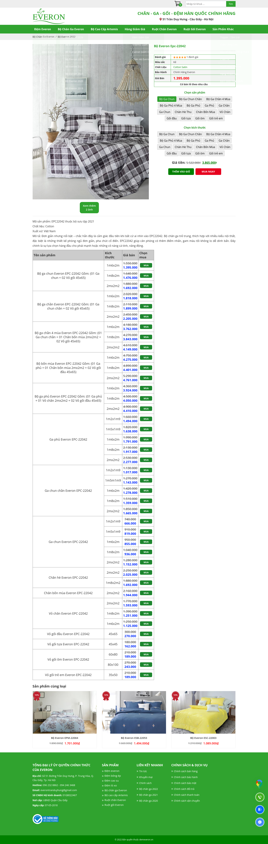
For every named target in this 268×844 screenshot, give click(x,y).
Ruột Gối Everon (195, 29)
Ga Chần (224, 105)
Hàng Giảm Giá (135, 29)
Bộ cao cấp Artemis (116, 795)
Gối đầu (172, 118)
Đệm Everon (42, 29)
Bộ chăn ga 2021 (148, 794)
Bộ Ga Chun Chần (190, 99)
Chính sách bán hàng (186, 771)
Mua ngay (208, 171)
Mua (146, 265)
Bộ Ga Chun (167, 99)
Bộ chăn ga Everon (116, 790)
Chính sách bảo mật (185, 783)
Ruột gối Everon (114, 805)
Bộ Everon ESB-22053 (134, 738)
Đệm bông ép (113, 775)
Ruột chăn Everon (115, 800)
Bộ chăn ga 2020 (148, 800)
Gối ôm (200, 118)
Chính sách (145, 783)
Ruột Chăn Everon (164, 29)
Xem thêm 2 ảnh (89, 207)
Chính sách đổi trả (184, 789)
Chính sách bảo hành (186, 777)
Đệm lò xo (111, 785)
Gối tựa (186, 118)
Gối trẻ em (216, 118)
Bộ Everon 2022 (66, 36)
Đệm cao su (112, 780)
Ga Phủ (209, 105)
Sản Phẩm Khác (223, 29)
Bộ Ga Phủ (193, 105)
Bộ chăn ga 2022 (148, 789)
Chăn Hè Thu (183, 112)
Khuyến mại (146, 777)
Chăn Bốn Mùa (205, 112)
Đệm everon (112, 771)
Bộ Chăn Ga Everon (71, 29)
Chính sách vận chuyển (187, 800)
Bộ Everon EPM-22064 (64, 738)
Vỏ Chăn (225, 112)
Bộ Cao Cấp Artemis (104, 29)
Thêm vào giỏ (181, 171)
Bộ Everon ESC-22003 (203, 738)
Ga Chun (164, 112)
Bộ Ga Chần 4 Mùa (218, 99)
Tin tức (143, 771)
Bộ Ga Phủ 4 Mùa (171, 105)
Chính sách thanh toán (186, 794)
